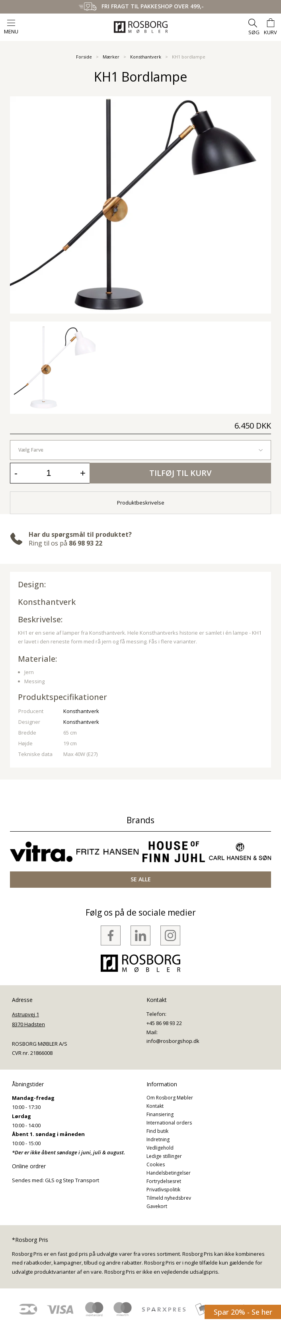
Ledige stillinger (164, 1156)
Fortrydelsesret (163, 1181)
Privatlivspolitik (163, 1189)
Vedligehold (160, 1147)
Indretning (158, 1139)
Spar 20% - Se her (243, 1312)
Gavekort (156, 1206)
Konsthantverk (145, 57)
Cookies (155, 1164)
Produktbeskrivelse (140, 502)
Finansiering (160, 1114)
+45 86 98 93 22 (164, 1023)
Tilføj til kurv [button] (180, 473)
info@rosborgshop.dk (172, 1041)
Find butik (157, 1131)
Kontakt (155, 1106)
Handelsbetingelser (168, 1172)
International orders (169, 1122)
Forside (84, 57)
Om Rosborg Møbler (169, 1097)
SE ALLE (141, 879)
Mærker (111, 57)
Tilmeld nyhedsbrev (168, 1198)
